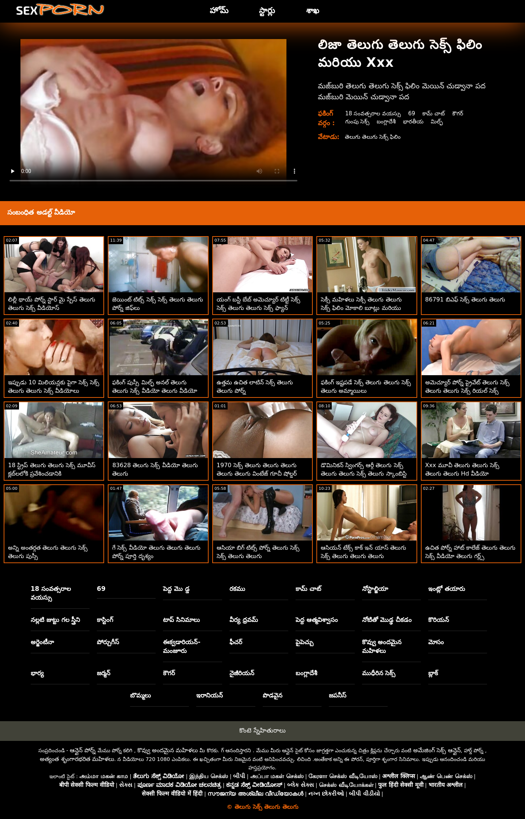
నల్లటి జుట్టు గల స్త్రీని (55, 619)
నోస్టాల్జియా (375, 588)
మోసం (436, 642)
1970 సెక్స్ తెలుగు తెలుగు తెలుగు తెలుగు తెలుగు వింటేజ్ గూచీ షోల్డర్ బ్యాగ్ (257, 473)
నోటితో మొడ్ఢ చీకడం (387, 619)
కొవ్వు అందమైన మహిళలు (382, 646)
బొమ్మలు (140, 695)
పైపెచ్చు (304, 642)
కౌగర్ (462, 113)
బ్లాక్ (433, 673)
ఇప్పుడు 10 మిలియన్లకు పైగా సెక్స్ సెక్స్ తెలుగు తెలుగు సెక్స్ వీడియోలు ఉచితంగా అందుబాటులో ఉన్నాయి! (53, 391)
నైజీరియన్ (241, 673)
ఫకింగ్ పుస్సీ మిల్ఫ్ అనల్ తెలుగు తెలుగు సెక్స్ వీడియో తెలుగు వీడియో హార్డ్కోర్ (154, 391)
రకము (237, 588)
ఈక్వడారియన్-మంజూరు (181, 646)
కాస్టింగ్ (105, 619)
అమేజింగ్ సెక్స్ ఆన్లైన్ (437, 750)
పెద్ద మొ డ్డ (176, 588)
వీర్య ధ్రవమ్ (243, 619)
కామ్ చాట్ (437, 113)
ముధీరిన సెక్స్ (379, 673)
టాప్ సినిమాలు (181, 619)
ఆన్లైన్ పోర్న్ (83, 750)
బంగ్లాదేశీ (387, 121)
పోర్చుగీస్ (108, 642)
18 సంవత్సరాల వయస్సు (374, 113)
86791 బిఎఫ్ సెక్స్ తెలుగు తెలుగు (465, 299)
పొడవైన (272, 695)
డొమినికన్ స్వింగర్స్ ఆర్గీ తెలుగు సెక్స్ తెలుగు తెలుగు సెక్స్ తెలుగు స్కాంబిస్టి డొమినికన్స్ (363, 473)
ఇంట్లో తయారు (446, 588)
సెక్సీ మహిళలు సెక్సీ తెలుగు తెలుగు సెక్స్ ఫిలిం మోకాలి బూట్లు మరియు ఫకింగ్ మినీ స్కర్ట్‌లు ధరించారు (361, 308)
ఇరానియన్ (209, 695)
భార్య (37, 673)
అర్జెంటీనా (42, 642)
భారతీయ (416, 121)
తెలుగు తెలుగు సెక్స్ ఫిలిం (374, 136)
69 (414, 113)
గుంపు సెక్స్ (357, 121)
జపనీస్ (337, 695)
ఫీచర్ (235, 642)
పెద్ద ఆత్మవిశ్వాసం (317, 619)
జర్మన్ (103, 673)
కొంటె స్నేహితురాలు (262, 730)
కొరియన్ (438, 619)
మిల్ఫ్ (440, 121)
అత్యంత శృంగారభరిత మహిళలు (77, 758)
